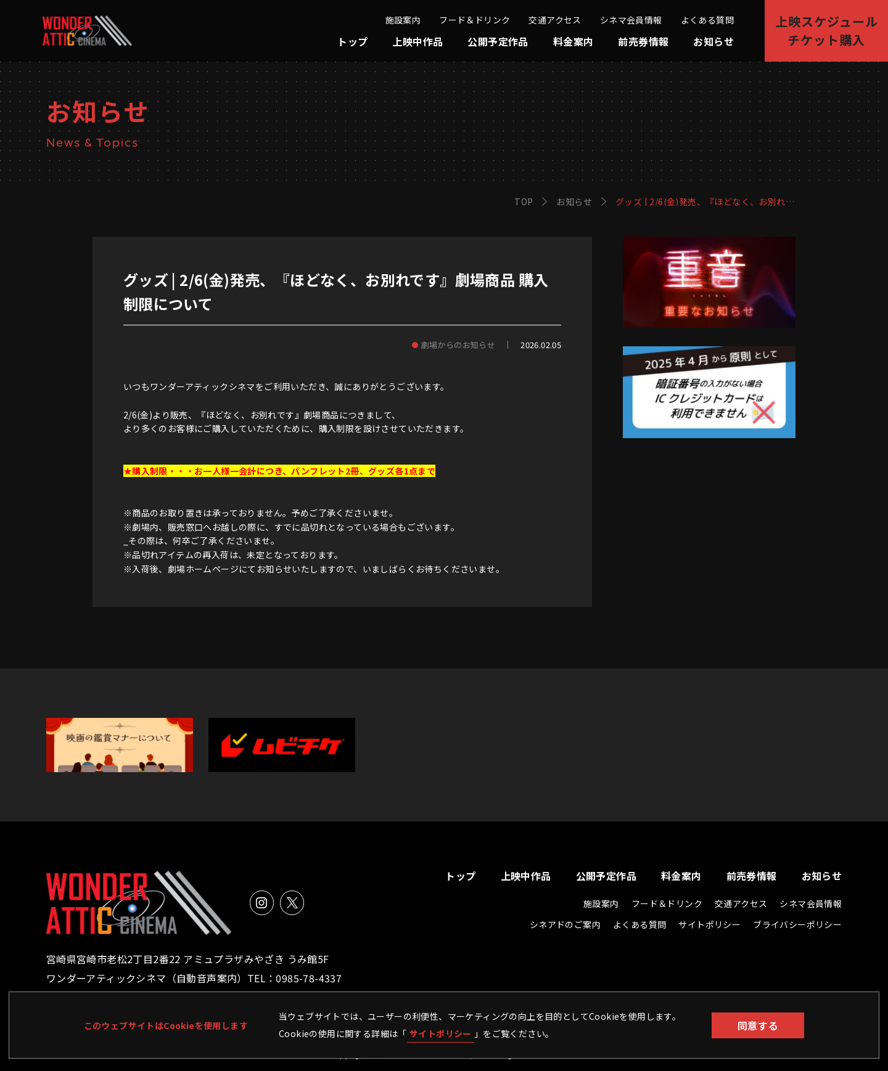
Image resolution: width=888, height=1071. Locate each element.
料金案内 (573, 41)
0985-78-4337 (309, 978)
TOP (523, 201)
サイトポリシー (440, 1033)
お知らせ (713, 41)
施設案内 (403, 19)
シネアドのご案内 (565, 924)
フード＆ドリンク (474, 19)
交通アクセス (554, 19)
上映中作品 (417, 41)
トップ (352, 41)
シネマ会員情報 (631, 19)
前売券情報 (643, 41)
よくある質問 (707, 19)
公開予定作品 (497, 41)
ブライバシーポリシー (797, 924)
